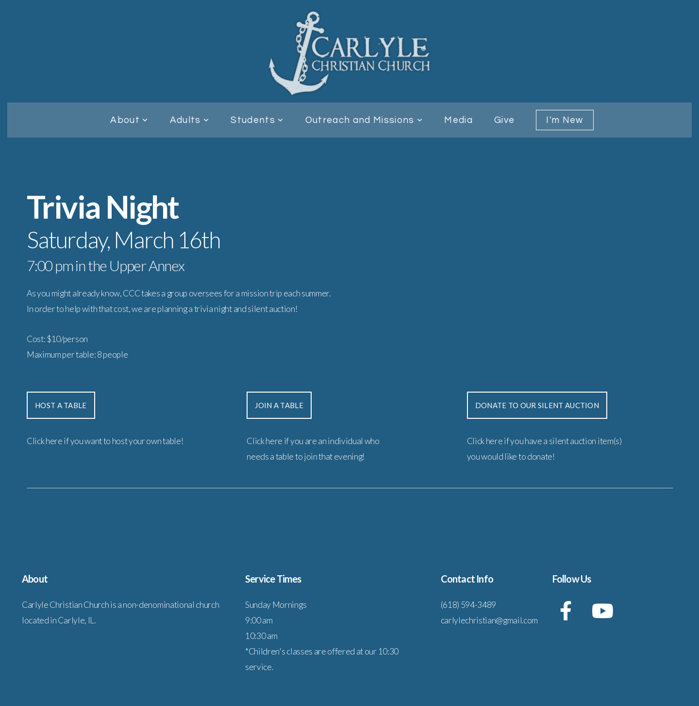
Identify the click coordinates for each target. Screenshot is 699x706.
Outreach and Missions (364, 120)
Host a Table (61, 405)
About (129, 120)
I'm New (564, 120)
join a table (279, 405)
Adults (190, 120)
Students (257, 120)
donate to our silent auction (537, 405)
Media (458, 120)
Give (504, 120)
